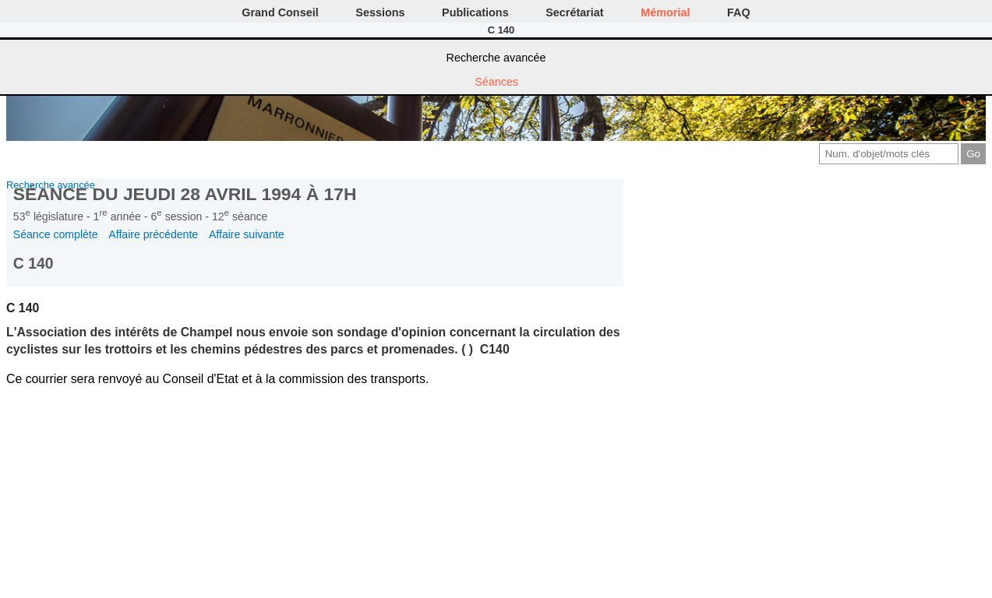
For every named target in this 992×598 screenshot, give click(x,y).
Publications (475, 12)
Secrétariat (574, 12)
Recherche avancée (496, 57)
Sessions (379, 12)
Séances (496, 82)
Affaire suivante (246, 234)
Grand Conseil (280, 12)
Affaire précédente (153, 234)
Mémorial (665, 12)
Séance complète (55, 234)
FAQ (738, 12)
